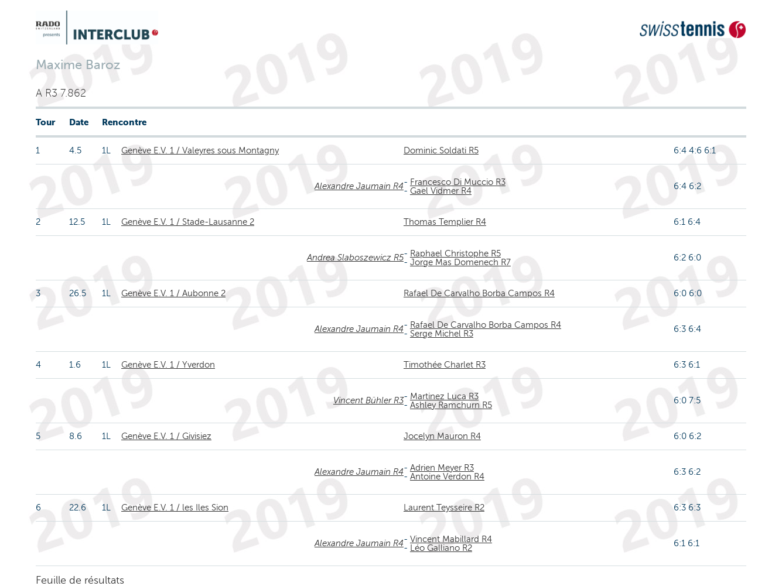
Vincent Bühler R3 (368, 400)
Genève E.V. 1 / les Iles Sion (174, 507)
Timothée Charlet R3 (445, 364)
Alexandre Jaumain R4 (359, 186)
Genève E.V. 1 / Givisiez (166, 436)
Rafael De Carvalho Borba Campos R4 (479, 293)
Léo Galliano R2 (441, 548)
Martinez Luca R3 (444, 396)
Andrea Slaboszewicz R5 (355, 257)
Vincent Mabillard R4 (451, 539)
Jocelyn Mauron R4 (442, 436)
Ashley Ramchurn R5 (451, 405)
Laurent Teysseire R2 (444, 507)
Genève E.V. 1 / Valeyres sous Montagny (200, 150)
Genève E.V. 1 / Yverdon (168, 364)
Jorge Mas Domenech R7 (460, 262)
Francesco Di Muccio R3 (458, 182)
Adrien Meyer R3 (442, 467)
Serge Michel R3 (441, 333)
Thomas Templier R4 (445, 222)
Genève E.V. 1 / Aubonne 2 (173, 293)
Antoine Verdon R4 (447, 476)
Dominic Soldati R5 (441, 150)
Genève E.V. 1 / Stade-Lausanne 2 (187, 222)
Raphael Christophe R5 (455, 253)
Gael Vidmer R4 (441, 191)
